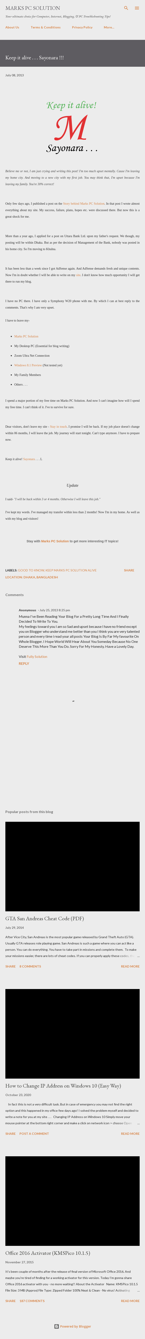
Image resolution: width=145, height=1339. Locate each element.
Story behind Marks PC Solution (83, 203)
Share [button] (129, 570)
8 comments (30, 966)
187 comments (32, 1301)
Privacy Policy (82, 27)
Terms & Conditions (46, 27)
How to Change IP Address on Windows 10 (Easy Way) (63, 1085)
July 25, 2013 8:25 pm (55, 610)
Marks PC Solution (32, 7)
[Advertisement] (72, 763)
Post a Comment (34, 1133)
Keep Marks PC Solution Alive (71, 570)
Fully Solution (37, 656)
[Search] (126, 8)
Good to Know (31, 570)
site (78, 275)
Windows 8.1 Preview (28, 365)
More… (109, 27)
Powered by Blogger (72, 1326)
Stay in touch (58, 426)
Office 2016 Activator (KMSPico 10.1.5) (47, 1252)
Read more (130, 966)
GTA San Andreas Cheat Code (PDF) (44, 918)
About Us (12, 27)
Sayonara (29, 459)
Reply (24, 663)
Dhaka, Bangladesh (40, 577)
